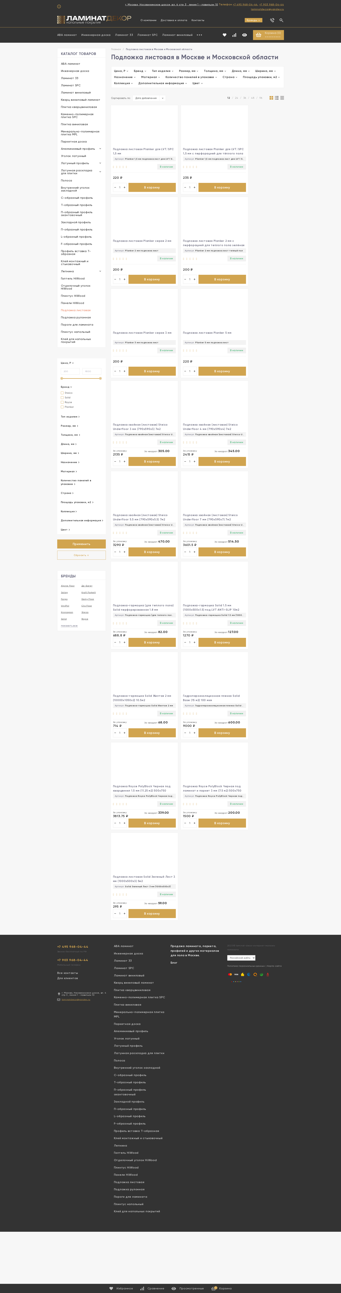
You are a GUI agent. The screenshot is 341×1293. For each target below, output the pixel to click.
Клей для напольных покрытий (76, 341)
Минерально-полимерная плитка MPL (80, 133)
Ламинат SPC (147, 35)
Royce (66, 402)
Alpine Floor (68, 586)
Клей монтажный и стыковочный (75, 263)
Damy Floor (88, 599)
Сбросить (81, 555)
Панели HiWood (72, 303)
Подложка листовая (76, 310)
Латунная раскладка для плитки (76, 172)
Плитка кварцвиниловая (79, 107)
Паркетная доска (74, 142)
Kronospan (67, 613)
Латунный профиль (75, 163)
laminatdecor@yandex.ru (267, 9)
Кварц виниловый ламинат (80, 100)
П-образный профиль (77, 230)
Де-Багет (87, 586)
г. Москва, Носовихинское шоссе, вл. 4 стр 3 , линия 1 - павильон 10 (171, 4)
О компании (149, 20)
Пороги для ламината (77, 325)
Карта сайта (274, 677)
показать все (69, 626)
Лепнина (67, 271)
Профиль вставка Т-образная (76, 253)
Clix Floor (87, 606)
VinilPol (65, 606)
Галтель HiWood (73, 279)
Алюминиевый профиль (78, 149)
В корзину (139, 189)
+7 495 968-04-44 (245, 4)
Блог (174, 673)
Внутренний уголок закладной (75, 189)
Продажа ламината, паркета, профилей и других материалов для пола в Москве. (195, 661)
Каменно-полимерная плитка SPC (77, 116)
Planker (67, 407)
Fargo (64, 599)
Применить (81, 544)
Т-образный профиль (77, 205)
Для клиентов (67, 689)
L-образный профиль (76, 237)
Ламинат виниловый (177, 35)
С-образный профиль (77, 198)
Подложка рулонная (76, 317)
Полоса (66, 181)
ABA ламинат (67, 35)
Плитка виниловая (74, 124)
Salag (64, 593)
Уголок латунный (73, 156)
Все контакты (67, 684)
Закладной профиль (76, 222)
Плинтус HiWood (73, 296)
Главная (116, 49)
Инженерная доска (96, 35)
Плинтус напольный (75, 332)
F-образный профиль (76, 244)
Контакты (198, 20)
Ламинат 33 (124, 35)
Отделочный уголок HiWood (76, 287)
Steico (67, 393)
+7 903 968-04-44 (271, 4)
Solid (66, 398)
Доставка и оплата (174, 20)
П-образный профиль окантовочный (77, 214)
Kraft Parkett (89, 593)
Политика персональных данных (246, 677)
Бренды (253, 20)
